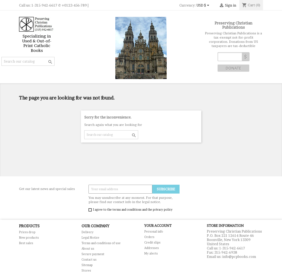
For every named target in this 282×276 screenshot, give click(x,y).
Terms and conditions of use (101, 243)
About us (88, 248)
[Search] (27, 61)
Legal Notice (90, 237)
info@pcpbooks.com (239, 256)
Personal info (153, 231)
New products (29, 237)
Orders (149, 237)
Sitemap (87, 265)
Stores (86, 270)
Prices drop (27, 232)
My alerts (151, 253)
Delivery (88, 232)
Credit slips (152, 242)
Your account (158, 225)
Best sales (26, 243)
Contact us (89, 259)
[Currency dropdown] (203, 5)
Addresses (151, 248)
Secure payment (93, 254)
